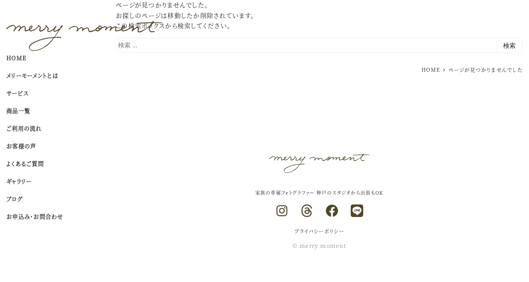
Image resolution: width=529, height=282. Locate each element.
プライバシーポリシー (319, 231)
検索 (509, 45)
